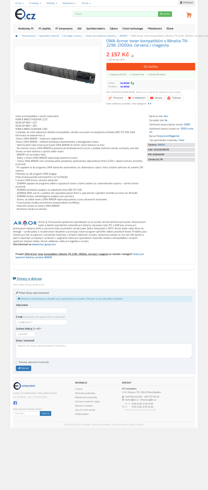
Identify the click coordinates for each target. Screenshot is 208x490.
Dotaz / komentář (25, 340)
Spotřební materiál (49, 35)
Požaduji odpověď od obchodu (32, 362)
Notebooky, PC (26, 28)
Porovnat (115, 98)
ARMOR (123, 35)
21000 (187, 124)
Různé (170, 28)
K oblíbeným (136, 98)
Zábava (114, 28)
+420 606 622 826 (133, 397)
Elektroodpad (81, 414)
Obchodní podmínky (85, 393)
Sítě (79, 28)
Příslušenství (155, 28)
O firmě (79, 389)
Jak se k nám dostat (85, 410)
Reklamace (69, 3)
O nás (19, 3)
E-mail (40, 317)
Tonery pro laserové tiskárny (100, 35)
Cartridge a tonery (72, 35)
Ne (166, 120)
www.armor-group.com (44, 244)
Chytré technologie (132, 28)
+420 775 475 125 (151, 397)
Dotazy (156, 98)
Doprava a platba (84, 405)
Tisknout (174, 98)
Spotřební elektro (95, 28)
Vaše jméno (22, 305)
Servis (86, 3)
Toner (181, 140)
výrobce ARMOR (43, 257)
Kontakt (140, 424)
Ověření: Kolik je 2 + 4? (28, 328)
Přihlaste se (92, 298)
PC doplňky (45, 28)
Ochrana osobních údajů (87, 401)
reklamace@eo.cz (148, 400)
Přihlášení (186, 2)
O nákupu (35, 3)
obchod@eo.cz (132, 400)
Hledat (165, 14)
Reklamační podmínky (86, 397)
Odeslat (23, 368)
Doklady (52, 3)
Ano (166, 116)
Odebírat (45, 413)
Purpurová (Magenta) (168, 136)
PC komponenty (64, 28)
